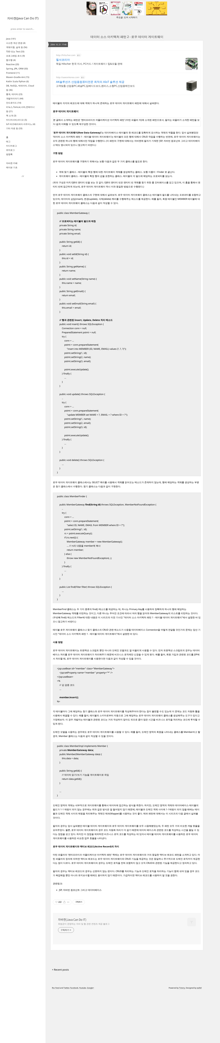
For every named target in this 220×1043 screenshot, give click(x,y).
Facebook (74, 1039)
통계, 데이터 (14, 94)
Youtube (82, 1039)
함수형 (11, 60)
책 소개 (11, 115)
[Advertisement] (127, 77)
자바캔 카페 (11, 163)
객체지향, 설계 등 (16, 47)
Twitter (66, 1039)
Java (11, 38)
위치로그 (10, 150)
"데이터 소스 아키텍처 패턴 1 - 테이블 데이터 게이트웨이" (153, 668)
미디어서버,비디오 (16, 119)
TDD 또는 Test (15, 51)
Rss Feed (55, 1039)
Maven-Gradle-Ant (17, 77)
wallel (199, 1039)
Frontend (13, 72)
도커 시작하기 (130, 17)
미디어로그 (11, 145)
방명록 (9, 154)
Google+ (90, 1039)
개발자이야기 (14, 98)
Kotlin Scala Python (17, 81)
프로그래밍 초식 (15, 55)
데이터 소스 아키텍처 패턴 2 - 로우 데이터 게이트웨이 (126, 37)
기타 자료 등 (14, 128)
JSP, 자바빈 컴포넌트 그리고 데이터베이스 (80, 940)
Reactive (12, 64)
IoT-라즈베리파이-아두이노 (20, 124)
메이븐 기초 (11, 167)
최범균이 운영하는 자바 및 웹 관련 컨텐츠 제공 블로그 (84, 974)
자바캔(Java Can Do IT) (22, 18)
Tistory (182, 1039)
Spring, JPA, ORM (17, 68)
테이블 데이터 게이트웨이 (96, 876)
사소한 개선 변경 (15, 42)
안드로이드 (13, 102)
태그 (8, 141)
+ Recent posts (60, 1020)
